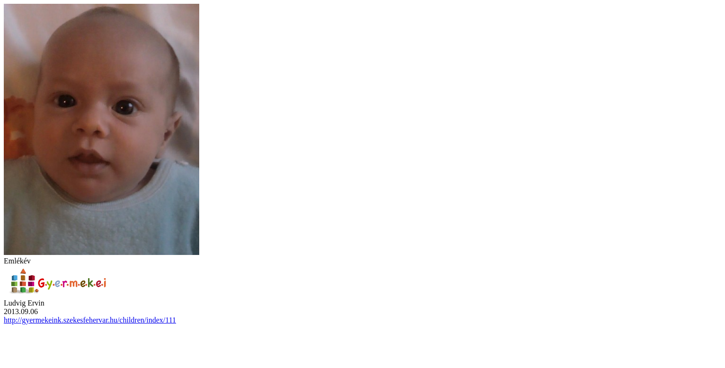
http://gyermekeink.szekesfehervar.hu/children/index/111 (90, 320)
